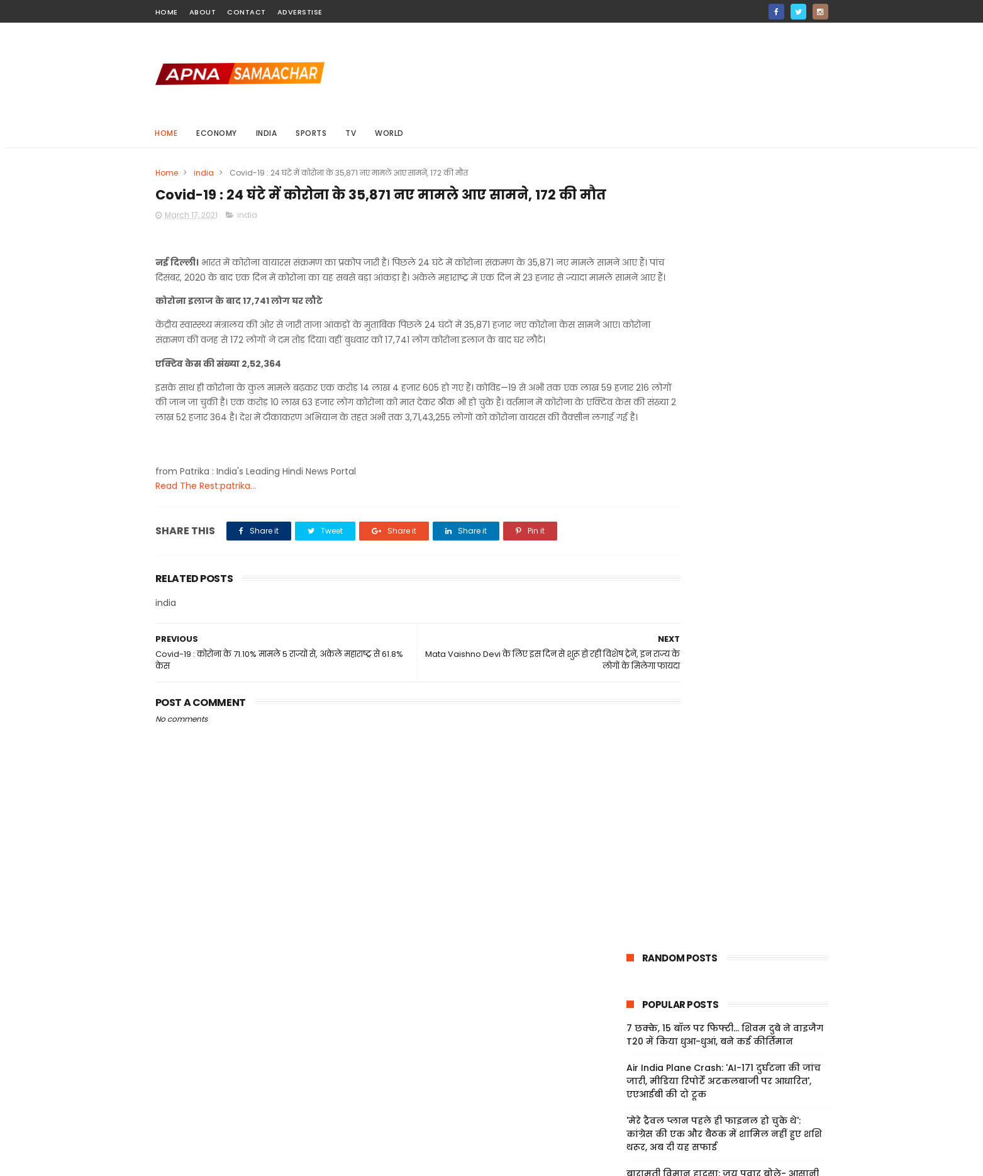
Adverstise (300, 12)
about (202, 12)
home (166, 12)
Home (166, 133)
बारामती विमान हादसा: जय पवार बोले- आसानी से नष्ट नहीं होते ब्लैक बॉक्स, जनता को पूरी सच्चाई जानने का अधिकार (726, 424)
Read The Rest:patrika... (205, 541)
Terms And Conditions (661, 1064)
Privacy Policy (642, 1079)
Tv (351, 133)
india (266, 133)
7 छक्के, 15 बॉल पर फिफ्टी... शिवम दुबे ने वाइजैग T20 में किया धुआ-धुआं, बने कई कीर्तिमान (724, 273)
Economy (217, 133)
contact (246, 12)
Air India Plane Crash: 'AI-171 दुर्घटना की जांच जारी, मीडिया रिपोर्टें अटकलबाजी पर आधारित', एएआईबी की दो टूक (723, 319)
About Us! (633, 1124)
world (389, 133)
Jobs (623, 1109)
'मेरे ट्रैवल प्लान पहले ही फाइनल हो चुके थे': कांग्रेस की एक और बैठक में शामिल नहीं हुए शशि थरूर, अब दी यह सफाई (724, 371)
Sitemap (631, 1094)
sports (311, 133)
